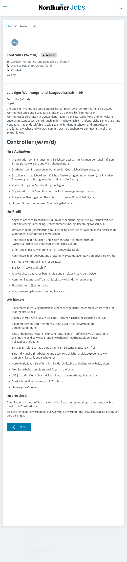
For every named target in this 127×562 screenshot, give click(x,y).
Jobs (8, 26)
